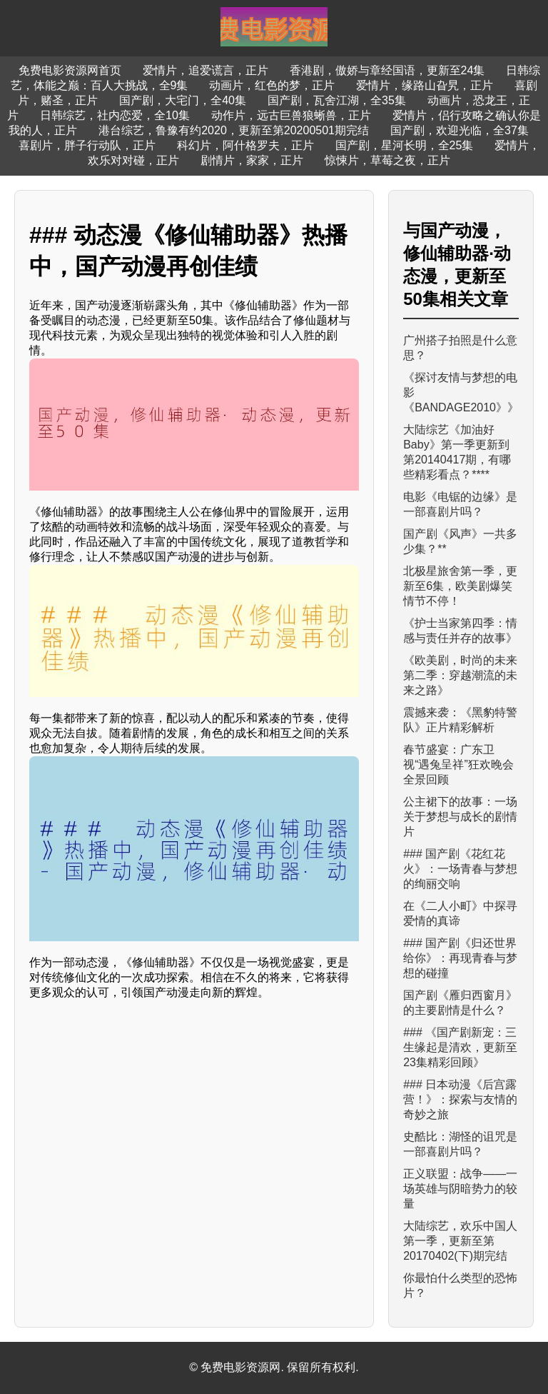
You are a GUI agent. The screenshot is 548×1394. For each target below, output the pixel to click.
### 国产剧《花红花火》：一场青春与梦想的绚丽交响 (460, 869)
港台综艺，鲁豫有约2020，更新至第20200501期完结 (233, 130)
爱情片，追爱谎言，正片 (205, 70)
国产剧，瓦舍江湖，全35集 (337, 100)
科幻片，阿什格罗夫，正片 (245, 145)
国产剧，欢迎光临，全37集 (459, 130)
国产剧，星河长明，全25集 (404, 145)
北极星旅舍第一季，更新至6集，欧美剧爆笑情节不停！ (460, 586)
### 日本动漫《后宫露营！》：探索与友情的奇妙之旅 (460, 1099)
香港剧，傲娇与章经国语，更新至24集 (387, 70)
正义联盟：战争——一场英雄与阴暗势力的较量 (460, 1189)
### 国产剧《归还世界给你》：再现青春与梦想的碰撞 (460, 958)
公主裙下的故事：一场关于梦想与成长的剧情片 (460, 817)
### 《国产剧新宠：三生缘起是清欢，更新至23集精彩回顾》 (460, 1047)
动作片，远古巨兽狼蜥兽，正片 (291, 115)
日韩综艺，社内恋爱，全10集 (115, 115)
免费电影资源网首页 (70, 70)
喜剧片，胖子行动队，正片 (87, 145)
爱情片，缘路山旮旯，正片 (424, 85)
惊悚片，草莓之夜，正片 (387, 160)
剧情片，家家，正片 (252, 160)
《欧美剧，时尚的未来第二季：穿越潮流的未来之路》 (460, 675)
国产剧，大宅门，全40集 (182, 100)
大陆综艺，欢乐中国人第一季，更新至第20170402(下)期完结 (460, 1241)
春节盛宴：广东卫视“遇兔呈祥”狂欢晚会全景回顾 (458, 764)
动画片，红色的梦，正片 (272, 85)
